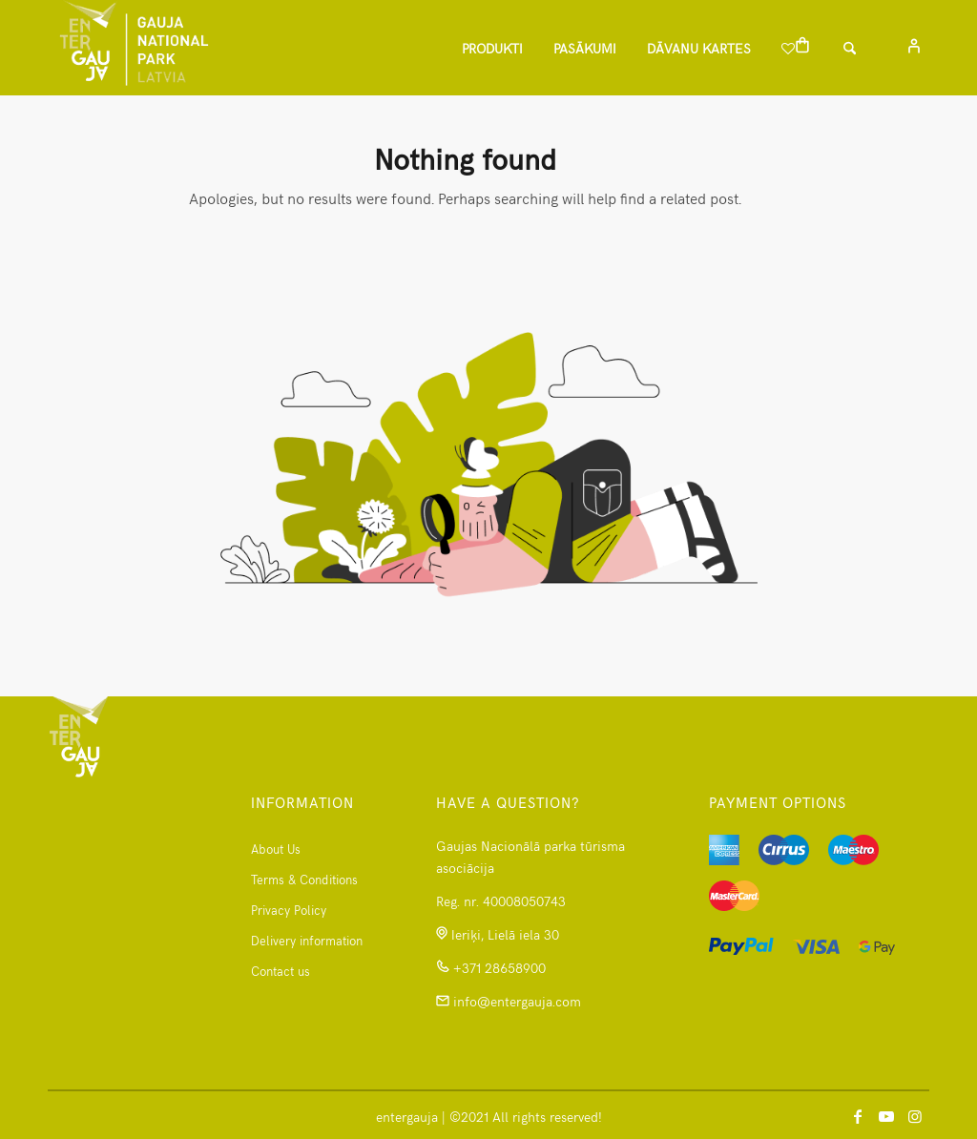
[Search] (864, 47)
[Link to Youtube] (886, 1115)
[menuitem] (492, 47)
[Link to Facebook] (857, 1115)
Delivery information (307, 940)
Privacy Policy (288, 910)
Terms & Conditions (304, 879)
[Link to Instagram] (915, 1115)
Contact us (280, 971)
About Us (276, 849)
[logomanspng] (134, 47)
